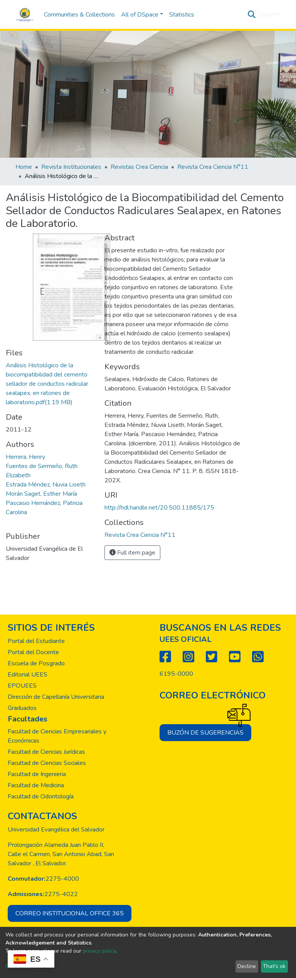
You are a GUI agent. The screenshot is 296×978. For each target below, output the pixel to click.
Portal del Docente (33, 652)
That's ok (274, 966)
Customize (17, 966)
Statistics (181, 14)
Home (23, 167)
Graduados (22, 708)
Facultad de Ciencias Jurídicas (46, 752)
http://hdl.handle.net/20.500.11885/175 (159, 507)
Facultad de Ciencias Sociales (47, 763)
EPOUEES (22, 685)
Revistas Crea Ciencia (139, 167)
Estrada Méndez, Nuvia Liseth (46, 484)
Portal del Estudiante (36, 641)
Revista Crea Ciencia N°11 (212, 167)
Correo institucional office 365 (69, 913)
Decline (246, 966)
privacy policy (99, 951)
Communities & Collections (79, 14)
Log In (266, 14)
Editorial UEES (27, 674)
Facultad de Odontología (41, 796)
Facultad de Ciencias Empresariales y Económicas (57, 736)
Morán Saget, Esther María (41, 494)
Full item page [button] (132, 552)
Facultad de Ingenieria (37, 774)
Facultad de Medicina (36, 785)
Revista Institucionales (71, 167)
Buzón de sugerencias (209, 730)
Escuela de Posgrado (36, 663)
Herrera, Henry (25, 457)
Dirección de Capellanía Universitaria (56, 697)
